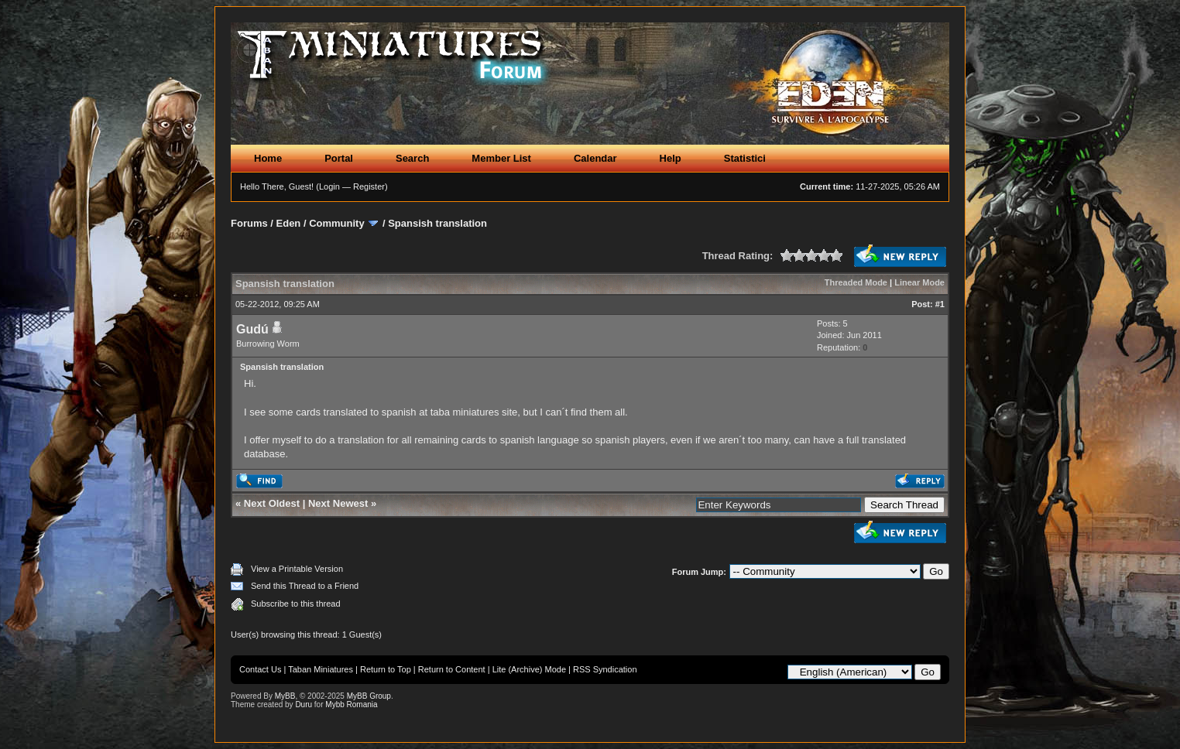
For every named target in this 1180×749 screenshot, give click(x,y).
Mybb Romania (351, 704)
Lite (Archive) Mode (529, 669)
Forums (249, 223)
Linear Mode (919, 282)
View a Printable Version (297, 568)
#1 (940, 304)
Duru (303, 704)
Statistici (745, 158)
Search (412, 158)
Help (670, 158)
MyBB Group (369, 696)
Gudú (252, 329)
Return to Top (385, 669)
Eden (288, 223)
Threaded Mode (856, 282)
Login (329, 186)
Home (268, 158)
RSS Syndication (605, 669)
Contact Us (260, 669)
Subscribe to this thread (296, 603)
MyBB (285, 696)
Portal (338, 158)
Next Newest (338, 503)
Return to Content (451, 669)
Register (369, 186)
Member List (501, 158)
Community (337, 223)
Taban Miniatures (320, 669)
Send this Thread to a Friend (304, 585)
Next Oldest (272, 503)
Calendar (595, 158)
